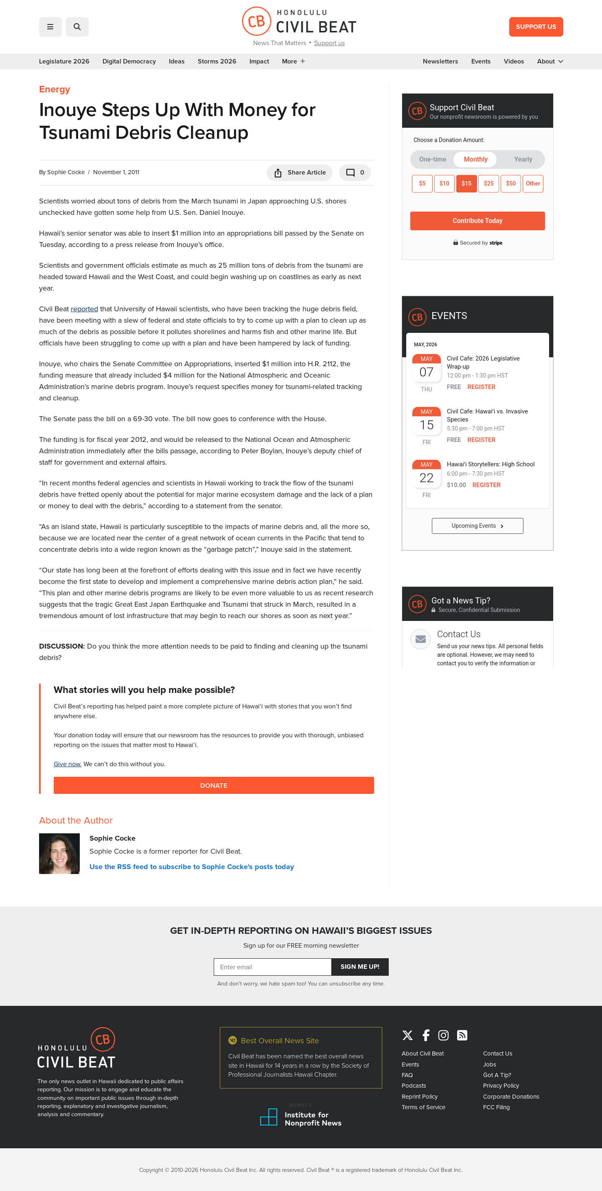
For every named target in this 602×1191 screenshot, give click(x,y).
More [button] (293, 61)
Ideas (177, 61)
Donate (214, 785)
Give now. (68, 763)
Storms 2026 (217, 61)
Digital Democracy (129, 61)
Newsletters (440, 61)
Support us (329, 42)
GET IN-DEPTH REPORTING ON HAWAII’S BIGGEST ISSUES (301, 930)
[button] (50, 27)
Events (481, 61)
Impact (259, 61)
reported (84, 309)
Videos (514, 61)
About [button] (550, 61)
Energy (54, 89)
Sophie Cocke (66, 172)
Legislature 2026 (64, 61)
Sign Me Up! (360, 966)
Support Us (536, 26)
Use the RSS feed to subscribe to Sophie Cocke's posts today (192, 866)
